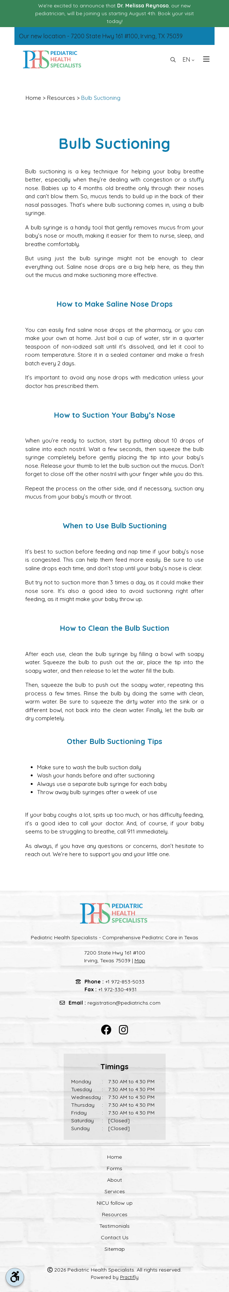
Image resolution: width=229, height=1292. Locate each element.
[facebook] (106, 1030)
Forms (114, 1168)
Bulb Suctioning (100, 97)
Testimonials (114, 1226)
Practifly (129, 1277)
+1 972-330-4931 (117, 989)
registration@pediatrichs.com (123, 1002)
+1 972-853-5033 (125, 981)
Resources (61, 97)
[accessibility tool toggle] (15, 1277)
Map (140, 960)
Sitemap (114, 1249)
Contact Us (115, 1237)
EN (189, 59)
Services (114, 1191)
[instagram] (123, 1030)
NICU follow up (115, 1203)
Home (33, 97)
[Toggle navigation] (204, 59)
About (114, 1180)
